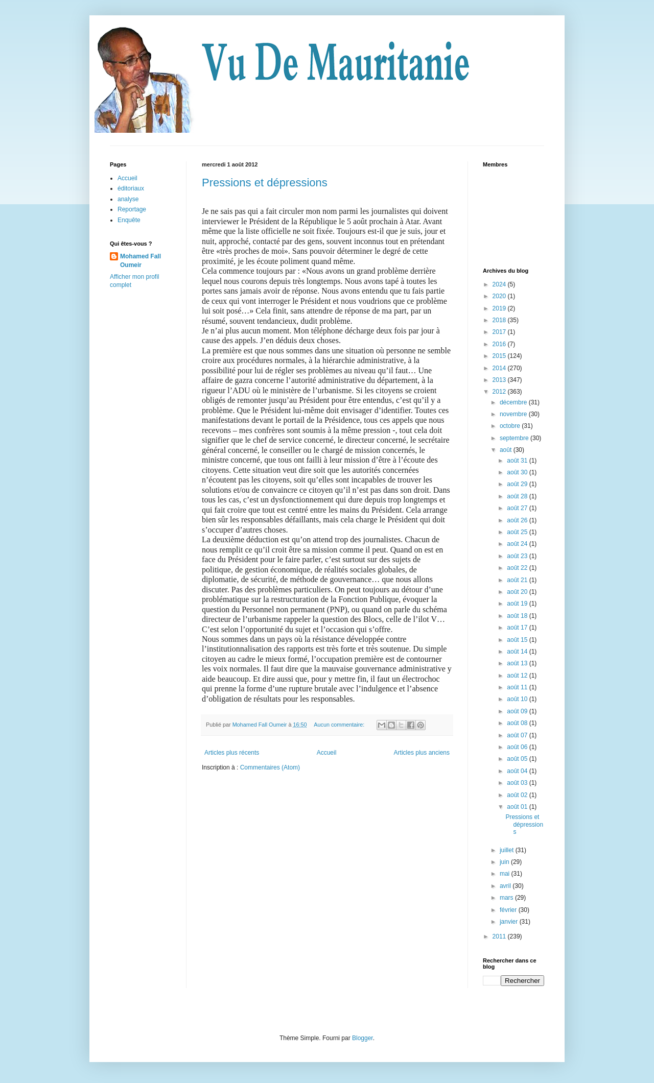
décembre (514, 402)
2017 (500, 331)
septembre (515, 438)
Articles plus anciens (422, 752)
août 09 (518, 711)
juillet (508, 850)
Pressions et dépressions (265, 182)
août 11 (518, 687)
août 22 (518, 567)
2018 (500, 320)
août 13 (518, 663)
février (509, 909)
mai (505, 873)
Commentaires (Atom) (270, 767)
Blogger (362, 1038)
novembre (514, 414)
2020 (500, 296)
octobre (511, 425)
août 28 (518, 496)
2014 (500, 368)
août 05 (518, 758)
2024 (500, 284)
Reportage (132, 209)
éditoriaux (131, 188)
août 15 (518, 639)
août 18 (518, 615)
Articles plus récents (231, 752)
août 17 (518, 627)
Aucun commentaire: (340, 724)
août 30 (518, 472)
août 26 (518, 520)
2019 (500, 308)
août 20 (518, 591)
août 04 (518, 771)
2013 (500, 379)
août (506, 449)
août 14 (518, 651)
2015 (500, 355)
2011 (500, 936)
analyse (128, 199)
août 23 (518, 556)
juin (505, 861)
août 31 (518, 460)
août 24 (518, 543)
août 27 (518, 508)
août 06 (518, 747)
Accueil (327, 752)
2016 (500, 344)
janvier (510, 921)
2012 (500, 391)
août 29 (518, 484)
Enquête (129, 220)
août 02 (518, 795)
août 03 (518, 782)
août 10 (518, 699)
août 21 (518, 580)
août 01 (518, 806)
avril (506, 885)
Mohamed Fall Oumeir (140, 261)
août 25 (518, 532)
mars (507, 897)
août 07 (518, 735)
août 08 (518, 723)
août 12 (518, 675)
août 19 (518, 603)
